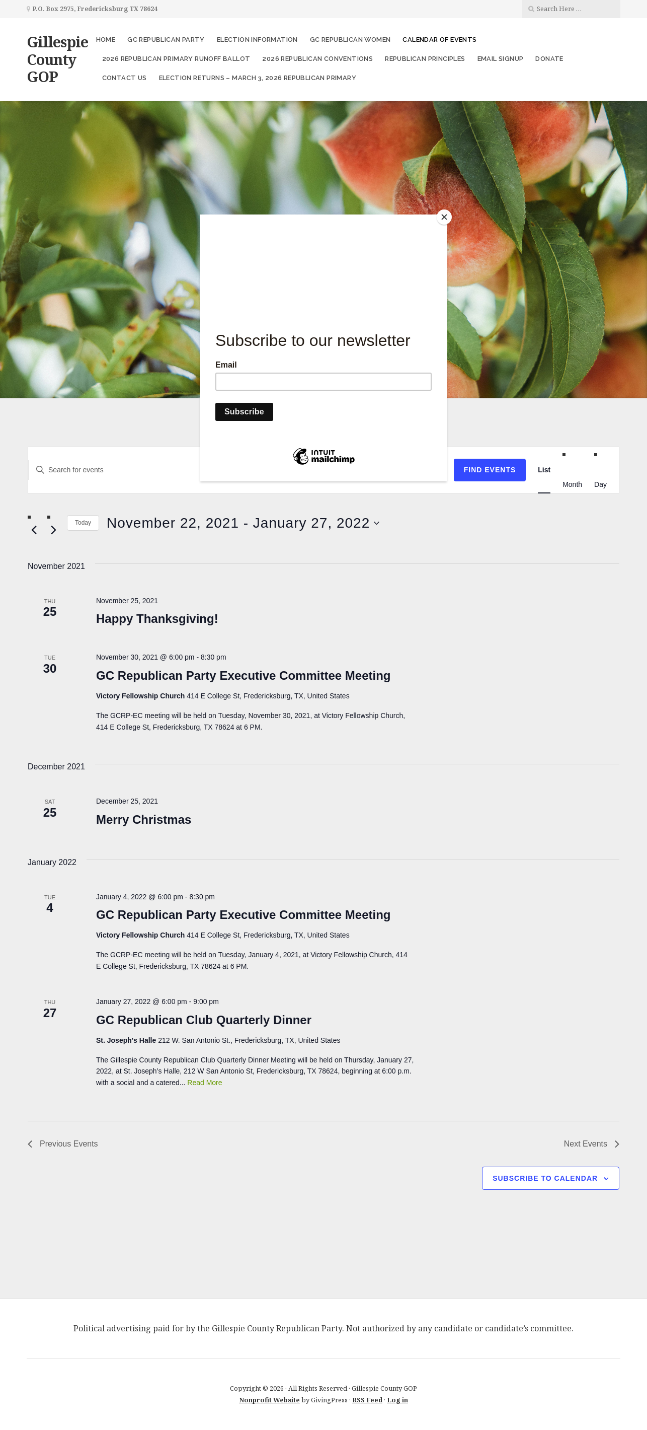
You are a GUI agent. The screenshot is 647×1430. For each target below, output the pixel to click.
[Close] (444, 217)
